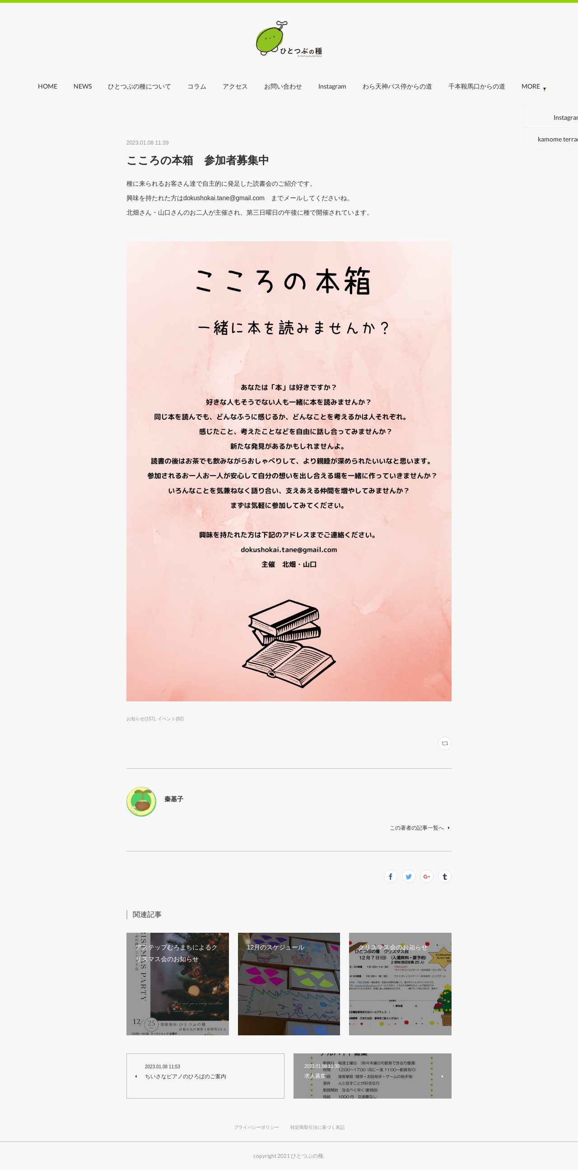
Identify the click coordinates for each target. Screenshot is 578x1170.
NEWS (83, 86)
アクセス (235, 86)
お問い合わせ (283, 86)
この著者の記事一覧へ (421, 828)
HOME (47, 86)
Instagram (332, 86)
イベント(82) (171, 718)
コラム (196, 86)
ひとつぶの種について (139, 86)
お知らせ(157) (140, 718)
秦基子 (173, 799)
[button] (47, 88)
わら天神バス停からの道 (397, 86)
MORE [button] (531, 86)
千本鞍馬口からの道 (476, 86)
